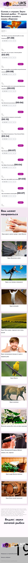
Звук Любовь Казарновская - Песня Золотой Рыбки (13, 134)
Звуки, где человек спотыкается (14, 282)
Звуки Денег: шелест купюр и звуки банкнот (14, 234)
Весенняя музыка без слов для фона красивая (14, 426)
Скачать (20, 47)
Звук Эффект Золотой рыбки (8, 165)
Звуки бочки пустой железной (14, 498)
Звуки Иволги (14, 378)
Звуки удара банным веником (14, 474)
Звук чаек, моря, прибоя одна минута (10, 179)
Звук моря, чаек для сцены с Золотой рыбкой (12, 52)
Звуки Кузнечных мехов (14, 258)
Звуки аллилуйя (14, 306)
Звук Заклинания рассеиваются (9, 103)
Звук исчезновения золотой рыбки (9, 193)
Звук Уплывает (5, 150)
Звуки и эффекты (7, 8)
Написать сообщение (5, 557)
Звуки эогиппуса (14, 402)
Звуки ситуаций (13, 8)
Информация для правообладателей (9, 553)
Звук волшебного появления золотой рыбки (11, 117)
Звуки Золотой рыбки (19, 8)
